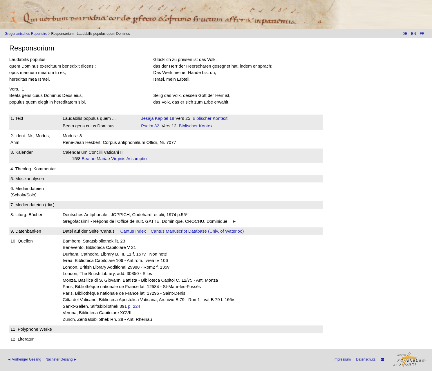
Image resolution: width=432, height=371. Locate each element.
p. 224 (134, 306)
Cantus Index (133, 231)
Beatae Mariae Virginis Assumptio (116, 158)
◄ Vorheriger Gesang (24, 359)
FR (422, 34)
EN (413, 34)
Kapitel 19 (164, 118)
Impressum (342, 359)
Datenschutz (365, 359)
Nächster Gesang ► (61, 359)
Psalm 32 (150, 125)
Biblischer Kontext (210, 118)
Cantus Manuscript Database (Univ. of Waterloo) (197, 231)
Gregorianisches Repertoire (26, 34)
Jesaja (147, 118)
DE (404, 34)
